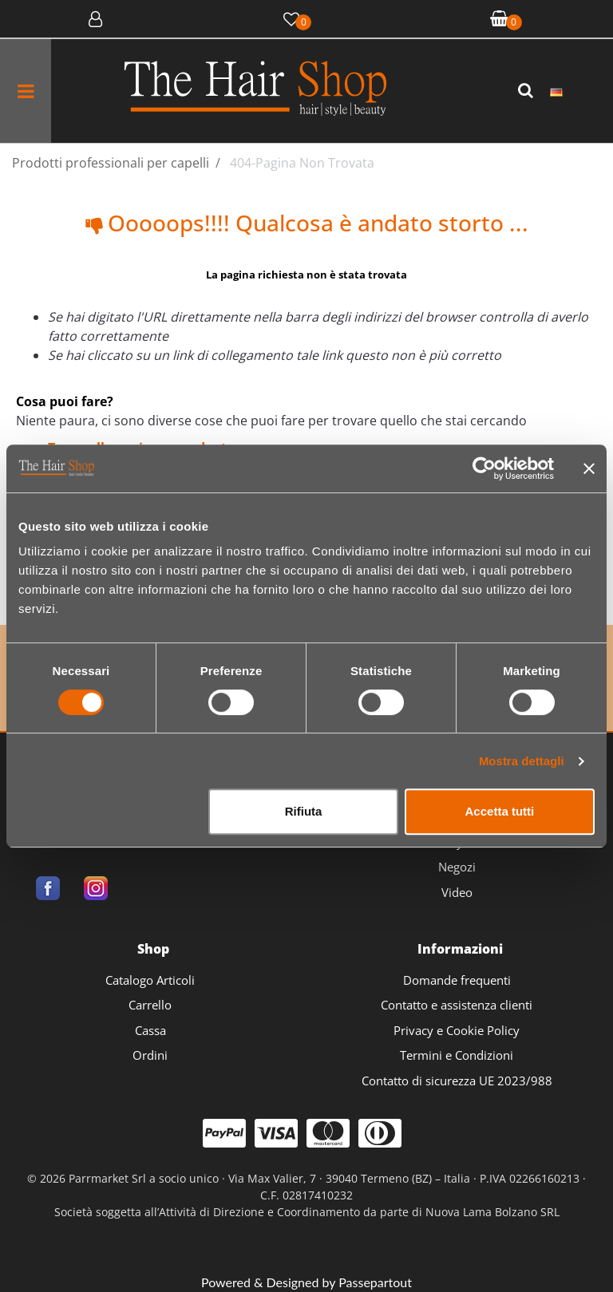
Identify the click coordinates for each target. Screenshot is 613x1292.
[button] (528, 91)
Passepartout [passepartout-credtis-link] (375, 1282)
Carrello (150, 1005)
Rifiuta (303, 811)
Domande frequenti (457, 980)
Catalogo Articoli (150, 980)
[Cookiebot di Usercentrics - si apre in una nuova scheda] (484, 468)
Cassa (150, 1030)
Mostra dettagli (521, 761)
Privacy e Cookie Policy (457, 1030)
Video (457, 892)
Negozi (457, 867)
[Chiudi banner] (589, 468)
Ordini (150, 1055)
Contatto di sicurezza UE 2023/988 (457, 1081)
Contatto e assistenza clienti (456, 1005)
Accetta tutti (500, 811)
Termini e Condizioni (456, 1055)
